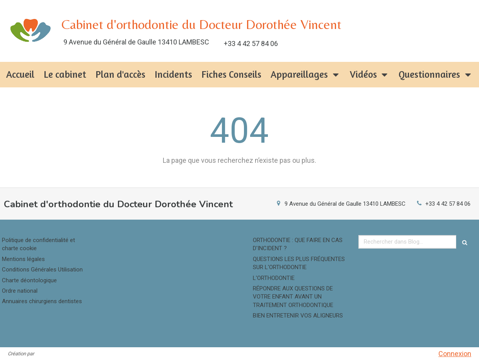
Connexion (454, 354)
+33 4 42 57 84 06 (447, 203)
